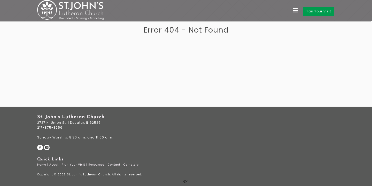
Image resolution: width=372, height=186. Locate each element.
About (54, 165)
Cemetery (131, 165)
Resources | (98, 165)
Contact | (115, 165)
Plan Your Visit (318, 11)
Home (42, 165)
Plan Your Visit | (75, 165)
